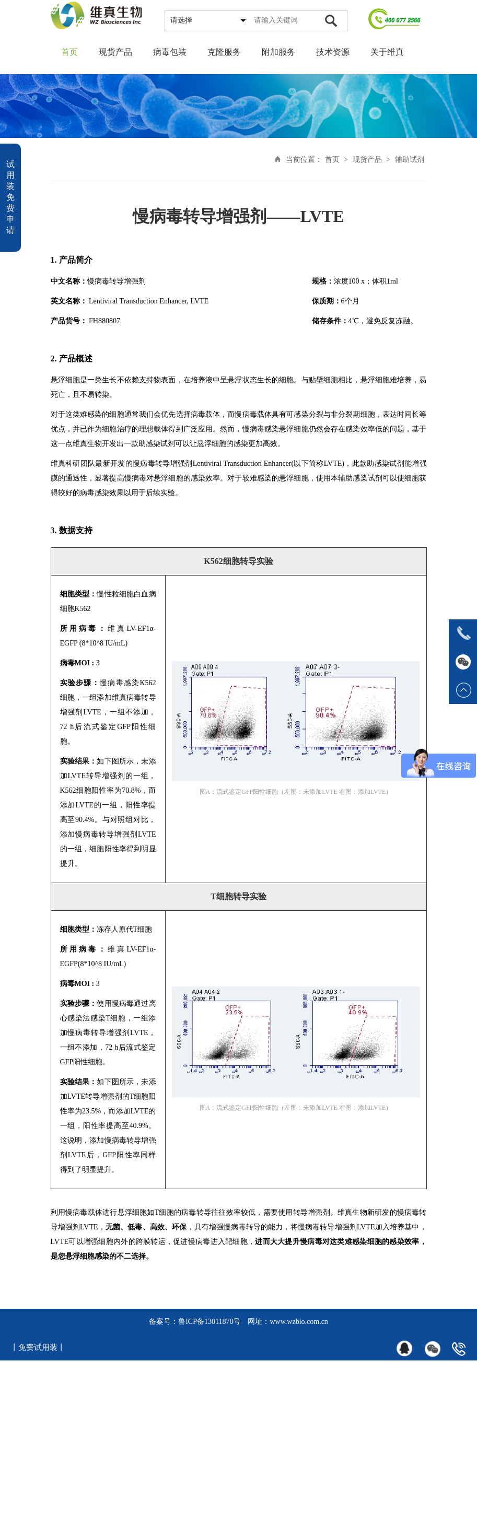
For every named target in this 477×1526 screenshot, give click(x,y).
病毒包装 (170, 52)
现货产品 (115, 52)
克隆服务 (224, 52)
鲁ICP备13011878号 (209, 1321)
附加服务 (278, 52)
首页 (69, 52)
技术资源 (333, 52)
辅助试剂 (409, 159)
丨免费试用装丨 (37, 1347)
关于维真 (387, 52)
